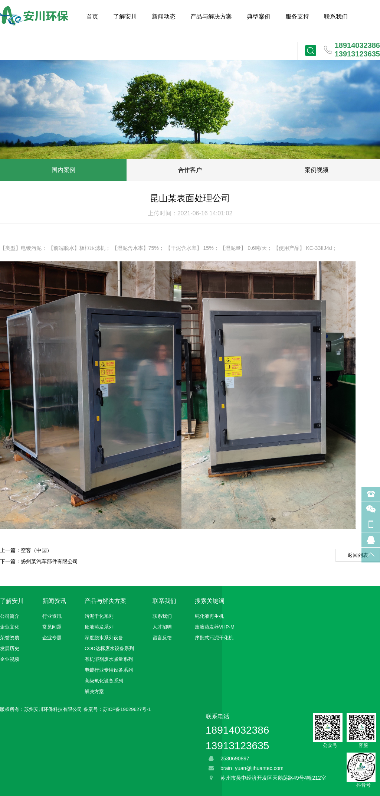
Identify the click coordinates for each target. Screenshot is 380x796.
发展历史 (9, 648)
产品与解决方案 (211, 16)
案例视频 (316, 170)
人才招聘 (162, 627)
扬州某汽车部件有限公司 (49, 561)
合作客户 (190, 170)
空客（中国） (36, 550)
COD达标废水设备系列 (109, 648)
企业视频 (9, 659)
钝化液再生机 (209, 616)
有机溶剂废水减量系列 (109, 659)
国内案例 (63, 170)
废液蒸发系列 (99, 627)
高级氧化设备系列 (104, 681)
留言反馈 (162, 637)
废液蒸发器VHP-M (215, 627)
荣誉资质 (9, 637)
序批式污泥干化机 (214, 637)
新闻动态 (164, 16)
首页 (92, 16)
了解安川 (125, 16)
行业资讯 (52, 616)
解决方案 (94, 691)
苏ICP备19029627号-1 (127, 709)
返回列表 (357, 555)
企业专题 (52, 637)
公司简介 (9, 616)
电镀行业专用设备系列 (109, 670)
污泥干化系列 (99, 616)
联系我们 (336, 16)
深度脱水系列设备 (104, 637)
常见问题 (52, 627)
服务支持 (297, 16)
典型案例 (259, 16)
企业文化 (9, 627)
